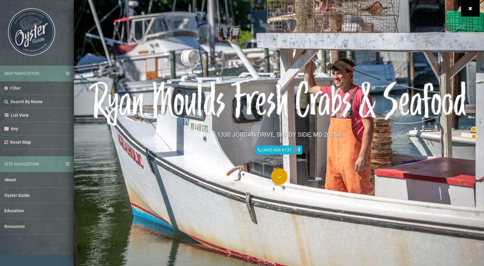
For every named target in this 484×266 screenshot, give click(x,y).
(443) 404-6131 (275, 149)
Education (14, 210)
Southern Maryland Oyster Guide (31, 32)
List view (16, 115)
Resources (14, 226)
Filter (12, 88)
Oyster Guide (17, 195)
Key (11, 128)
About (10, 179)
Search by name (23, 101)
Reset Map (17, 142)
